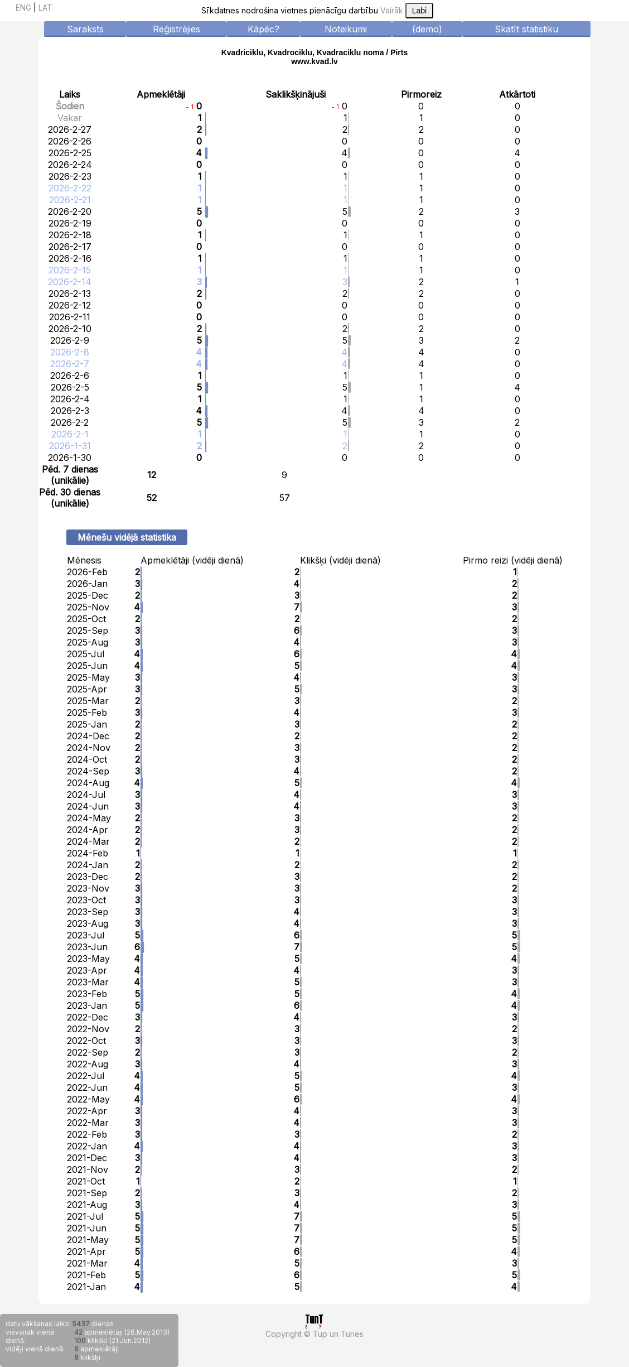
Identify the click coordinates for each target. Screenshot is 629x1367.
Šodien (70, 106)
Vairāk (391, 10)
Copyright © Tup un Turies (314, 1334)
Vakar (69, 117)
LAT (45, 7)
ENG (23, 7)
